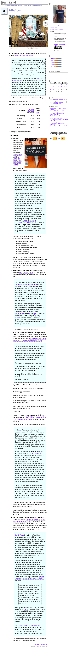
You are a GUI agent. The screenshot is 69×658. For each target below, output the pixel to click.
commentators (19, 314)
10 (64, 86)
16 (61, 88)
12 (50, 88)
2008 (60, 99)
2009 (62, 99)
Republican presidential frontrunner (26, 284)
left (29, 314)
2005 (51, 99)
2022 (65, 102)
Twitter (56, 29)
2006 (54, 99)
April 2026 (53, 81)
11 (66, 86)
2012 (54, 101)
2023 (51, 103)
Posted (40, 644)
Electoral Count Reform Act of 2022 (29, 625)
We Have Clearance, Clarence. (56, 115)
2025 (57, 103)
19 (50, 89)
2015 (62, 101)
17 (64, 88)
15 (58, 88)
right (34, 314)
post (20, 430)
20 (53, 89)
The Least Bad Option (26, 272)
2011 (51, 101)
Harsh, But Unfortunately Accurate (57, 117)
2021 (62, 102)
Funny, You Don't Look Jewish (56, 118)
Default (52, 58)
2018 (54, 102)
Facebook (52, 29)
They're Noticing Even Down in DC (57, 122)
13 (53, 88)
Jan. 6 (26, 609)
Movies (52, 62)
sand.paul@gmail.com (58, 25)
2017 (51, 102)
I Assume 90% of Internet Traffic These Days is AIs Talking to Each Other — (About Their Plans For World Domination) (59, 112)
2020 (60, 102)
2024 (54, 103)
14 (56, 88)
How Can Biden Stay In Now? (24, 55)
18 (66, 88)
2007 (57, 99)
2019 (57, 102)
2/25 (37, 113)
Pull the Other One (54, 114)
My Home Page (53, 27)
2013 (57, 101)
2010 (65, 99)
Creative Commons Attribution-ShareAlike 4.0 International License (60, 44)
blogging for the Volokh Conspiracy (33, 578)
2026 (60, 103)
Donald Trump (19, 535)
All (51, 66)
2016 (65, 101)
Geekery (52, 64)
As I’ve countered (35, 453)
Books (52, 60)
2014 (60, 101)
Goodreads (61, 29)
